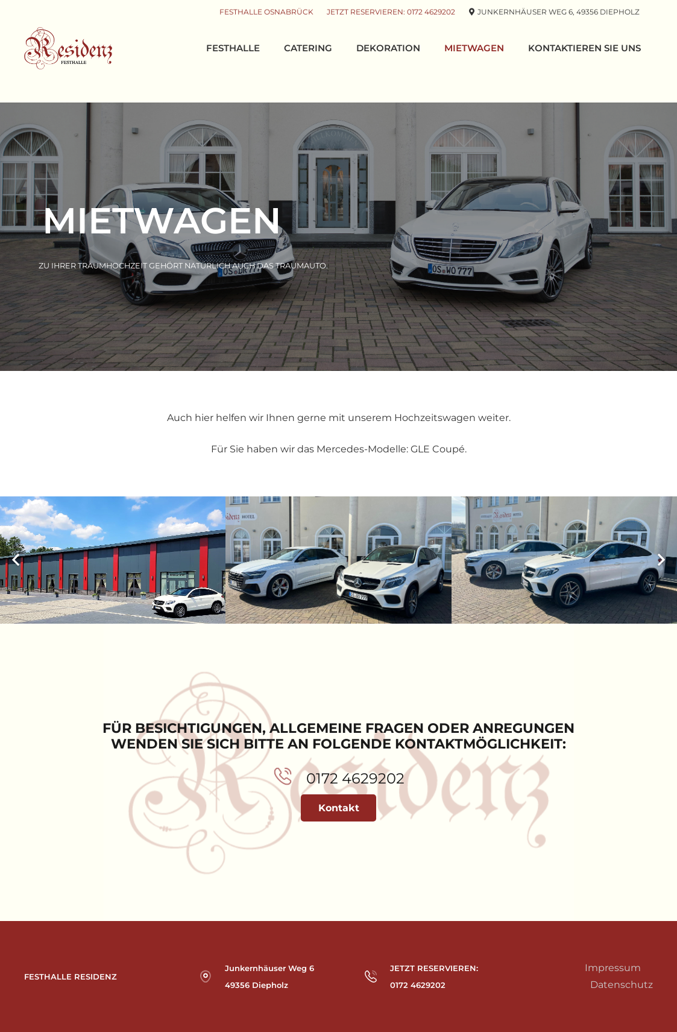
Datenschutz (621, 984)
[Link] (68, 48)
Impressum (613, 967)
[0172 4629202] (289, 779)
